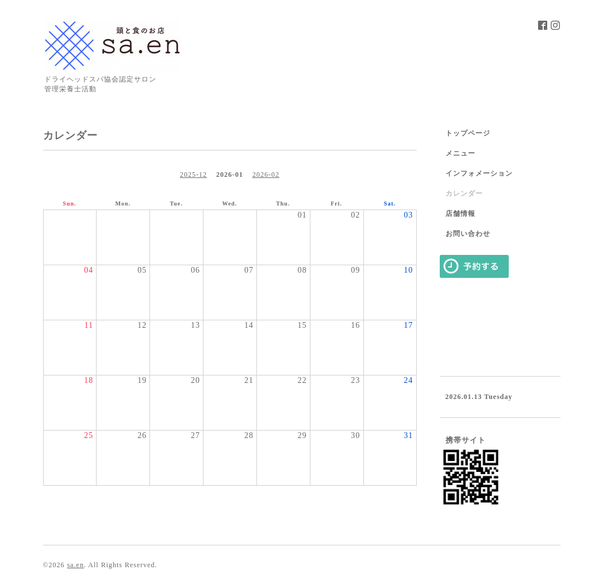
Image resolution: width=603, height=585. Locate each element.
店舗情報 (460, 214)
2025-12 (193, 175)
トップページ (467, 133)
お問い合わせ (467, 234)
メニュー (460, 153)
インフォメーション (479, 173)
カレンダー (464, 193)
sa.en (75, 565)
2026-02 (265, 175)
